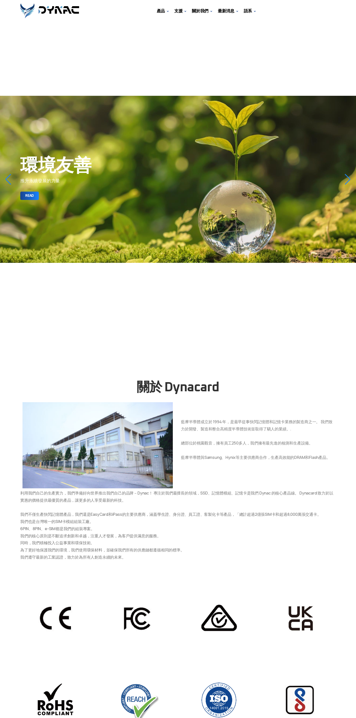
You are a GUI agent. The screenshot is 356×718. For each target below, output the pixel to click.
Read (29, 196)
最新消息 (226, 11)
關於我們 (200, 11)
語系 (248, 11)
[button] (8, 179)
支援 (178, 11)
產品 (161, 11)
